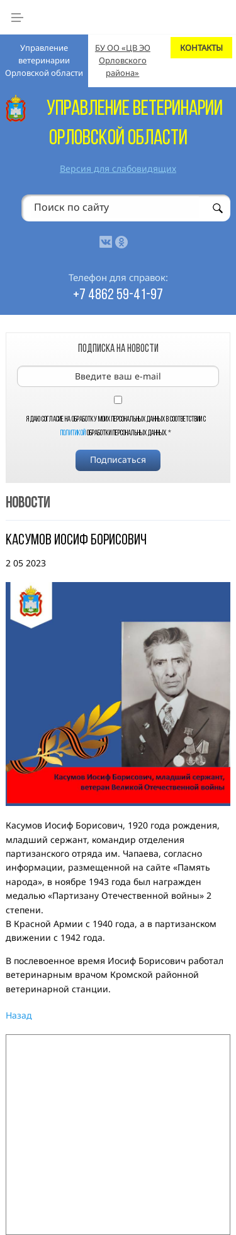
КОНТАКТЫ (201, 47)
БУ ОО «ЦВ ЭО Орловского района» (122, 60)
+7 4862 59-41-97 (118, 295)
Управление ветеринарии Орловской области (44, 60)
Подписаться (118, 459)
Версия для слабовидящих (118, 168)
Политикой (73, 433)
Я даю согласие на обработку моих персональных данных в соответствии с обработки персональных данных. (116, 426)
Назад (19, 1015)
